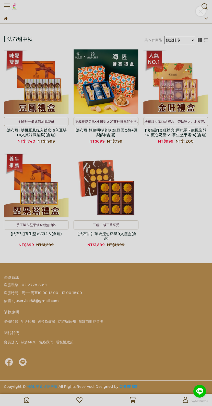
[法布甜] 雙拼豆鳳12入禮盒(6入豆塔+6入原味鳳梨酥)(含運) (36, 132)
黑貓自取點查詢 (90, 321)
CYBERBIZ (128, 386)
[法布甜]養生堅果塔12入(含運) (36, 233)
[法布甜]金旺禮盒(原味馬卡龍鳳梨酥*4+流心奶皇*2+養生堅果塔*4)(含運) (176, 132)
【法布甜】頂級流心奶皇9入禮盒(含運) (106, 236)
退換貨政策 (46, 321)
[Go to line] (199, 391)
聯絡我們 (46, 342)
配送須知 (28, 321)
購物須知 (11, 321)
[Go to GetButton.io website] (200, 400)
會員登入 (11, 342)
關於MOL (28, 342)
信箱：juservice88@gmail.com (31, 300)
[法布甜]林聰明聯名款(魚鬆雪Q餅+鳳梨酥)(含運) (106, 132)
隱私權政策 (65, 342)
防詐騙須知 (67, 321)
